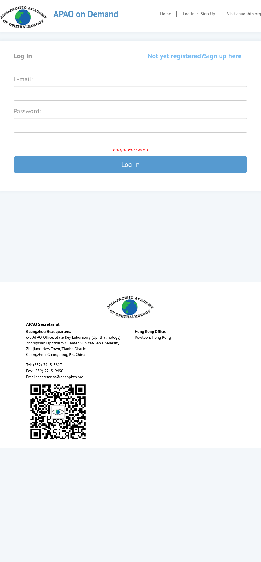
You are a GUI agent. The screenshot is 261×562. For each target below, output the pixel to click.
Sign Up (208, 14)
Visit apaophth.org (244, 14)
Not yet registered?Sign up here (195, 55)
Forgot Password (130, 149)
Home (165, 14)
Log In (189, 14)
